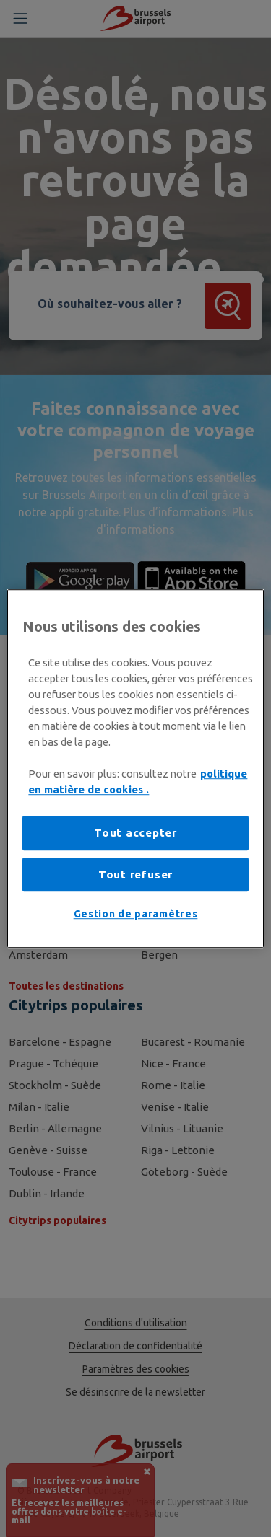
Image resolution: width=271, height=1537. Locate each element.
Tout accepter (135, 833)
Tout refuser (135, 874)
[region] (135, 769)
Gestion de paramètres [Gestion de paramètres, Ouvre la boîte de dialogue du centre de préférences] (136, 914)
